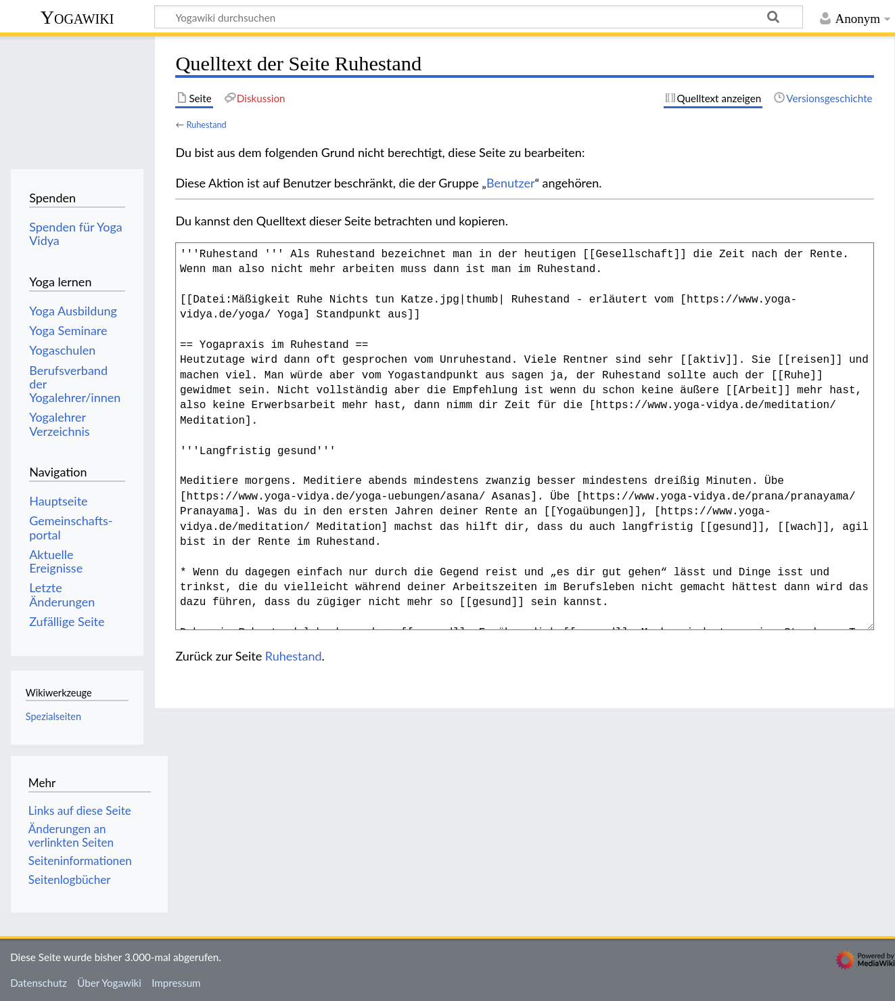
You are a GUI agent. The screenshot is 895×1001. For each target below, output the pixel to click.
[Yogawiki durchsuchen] (478, 17)
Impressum (176, 983)
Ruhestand (206, 124)
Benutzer (510, 182)
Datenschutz (38, 983)
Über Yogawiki (109, 983)
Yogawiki (77, 17)
